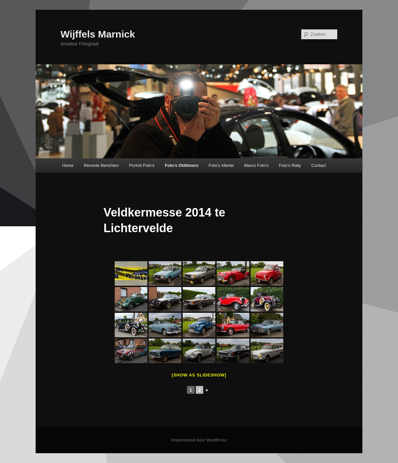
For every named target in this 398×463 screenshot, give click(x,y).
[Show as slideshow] (199, 375)
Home (68, 165)
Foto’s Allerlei (221, 165)
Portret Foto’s (142, 165)
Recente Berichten (101, 165)
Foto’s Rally (290, 165)
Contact (318, 165)
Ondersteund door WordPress (199, 440)
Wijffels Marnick (97, 34)
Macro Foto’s (256, 165)
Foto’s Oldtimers (181, 165)
